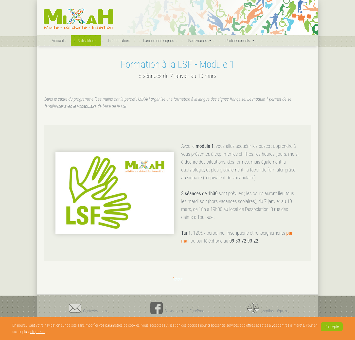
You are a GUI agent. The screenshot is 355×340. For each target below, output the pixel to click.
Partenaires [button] (198, 40)
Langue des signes (158, 40)
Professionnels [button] (238, 40)
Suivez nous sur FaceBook (177, 308)
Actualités (86, 40)
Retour (177, 279)
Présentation (118, 40)
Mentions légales (267, 308)
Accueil (59, 40)
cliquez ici (37, 331)
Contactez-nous (88, 308)
